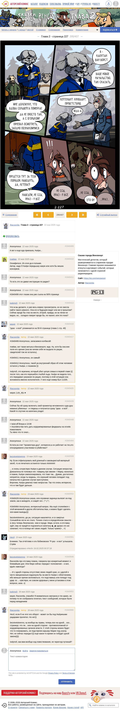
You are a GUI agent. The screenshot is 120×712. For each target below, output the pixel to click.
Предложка (68, 30)
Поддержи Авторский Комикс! (20, 692)
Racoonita (15, 337)
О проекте (12, 707)
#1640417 (69, 337)
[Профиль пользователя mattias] (4, 259)
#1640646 (69, 557)
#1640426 (69, 401)
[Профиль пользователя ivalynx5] (4, 303)
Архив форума (59, 707)
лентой (30, 30)
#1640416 (69, 324)
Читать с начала (8, 30)
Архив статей (73, 707)
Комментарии (82, 30)
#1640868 (69, 610)
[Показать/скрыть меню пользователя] (116, 4)
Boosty (96, 3)
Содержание (54, 30)
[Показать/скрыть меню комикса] (97, 30)
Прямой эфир (68, 3)
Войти (25, 651)
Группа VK (86, 3)
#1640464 (69, 440)
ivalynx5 (13, 303)
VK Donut (81, 693)
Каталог (34, 3)
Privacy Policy (53, 673)
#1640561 (69, 537)
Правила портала (44, 707)
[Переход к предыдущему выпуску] (15, 125)
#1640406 (69, 246)
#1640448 (69, 419)
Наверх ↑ (97, 300)
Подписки (43, 3)
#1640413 (69, 303)
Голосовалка (55, 3)
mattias (13, 259)
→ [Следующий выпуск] (81, 36)
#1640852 (69, 591)
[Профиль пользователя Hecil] (4, 537)
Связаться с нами (27, 707)
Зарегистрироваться (38, 651)
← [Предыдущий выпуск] (38, 36)
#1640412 (69, 290)
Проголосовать (12, 236)
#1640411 (69, 277)
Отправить (66, 682)
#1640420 (69, 388)
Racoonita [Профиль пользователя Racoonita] (15, 225)
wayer (12, 324)
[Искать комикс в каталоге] (90, 705)
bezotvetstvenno (17, 456)
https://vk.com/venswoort (95, 278)
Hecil (12, 537)
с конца (21, 30)
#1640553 (69, 494)
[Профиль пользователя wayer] (4, 324)
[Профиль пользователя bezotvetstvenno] (4, 456)
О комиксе (41, 30)
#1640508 (69, 456)
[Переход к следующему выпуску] (60, 125)
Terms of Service (68, 673)
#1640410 (69, 259)
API (78, 3)
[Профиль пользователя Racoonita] (6, 226)
